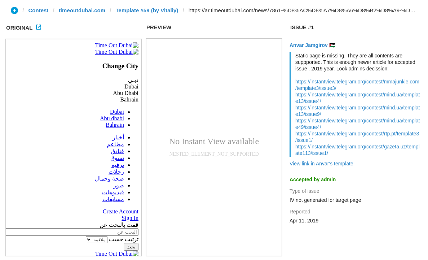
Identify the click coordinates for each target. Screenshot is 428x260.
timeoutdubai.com (82, 10)
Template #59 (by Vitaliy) (147, 10)
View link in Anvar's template (321, 163)
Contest (38, 10)
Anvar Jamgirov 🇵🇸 (312, 45)
